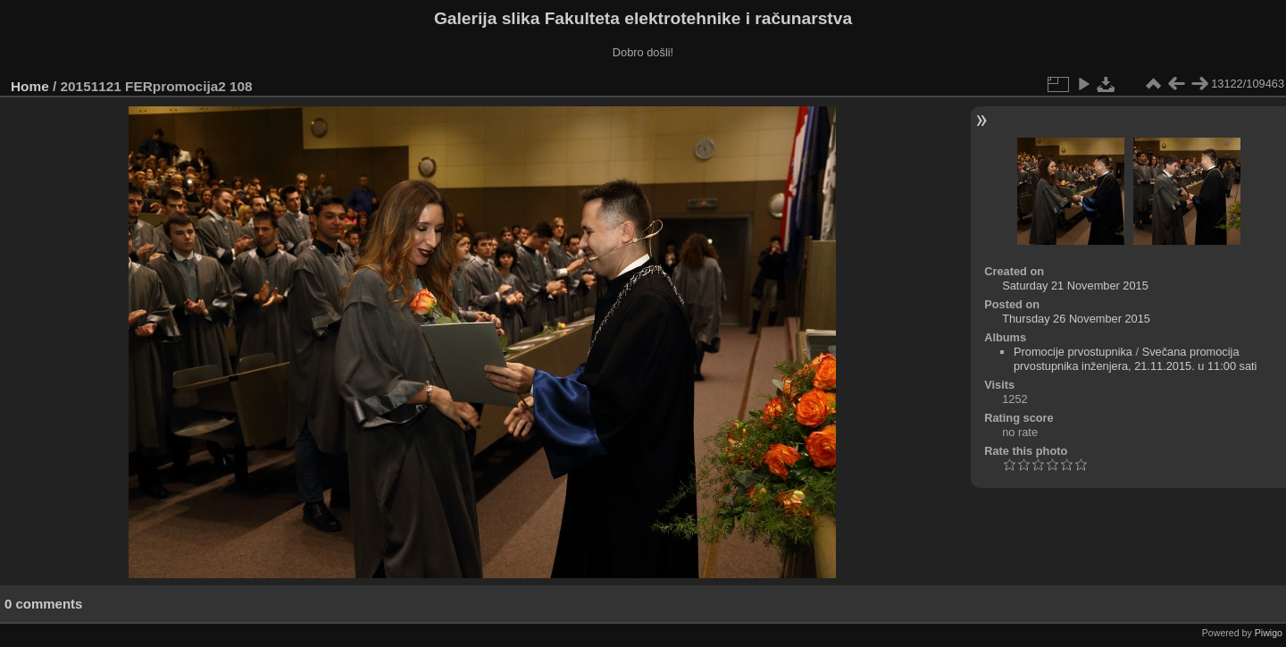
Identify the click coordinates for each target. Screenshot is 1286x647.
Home (30, 86)
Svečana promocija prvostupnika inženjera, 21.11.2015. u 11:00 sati (1135, 359)
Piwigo (1268, 632)
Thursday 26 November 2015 (1076, 318)
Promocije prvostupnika (1073, 351)
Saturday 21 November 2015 (1075, 285)
